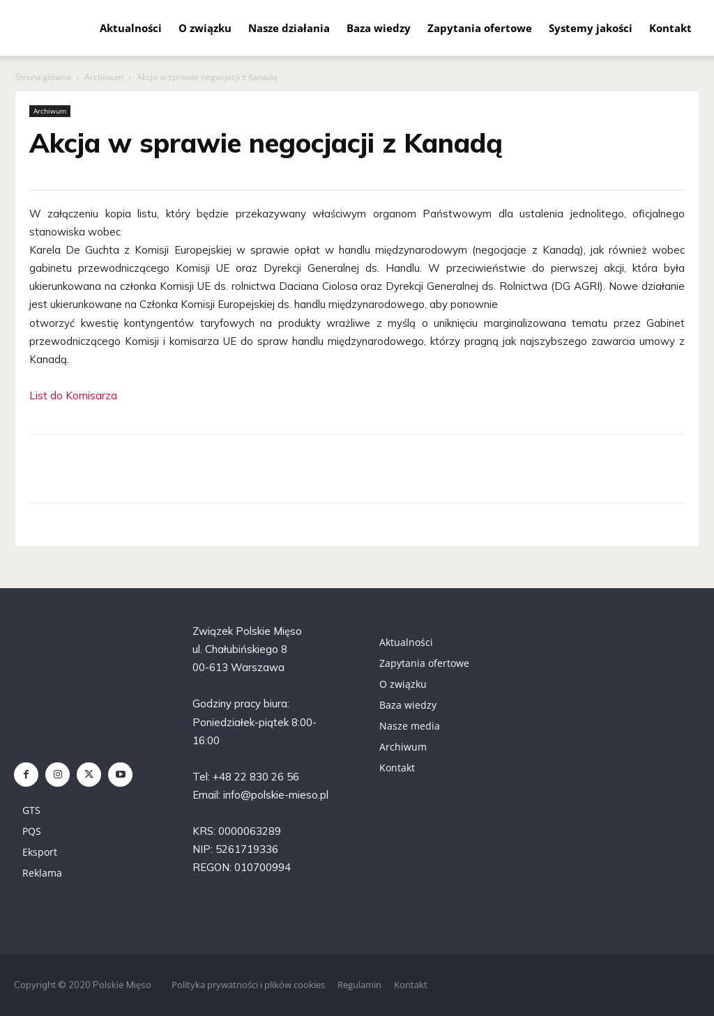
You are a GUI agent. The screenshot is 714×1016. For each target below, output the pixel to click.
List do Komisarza (73, 395)
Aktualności (131, 28)
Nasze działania (289, 28)
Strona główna (43, 77)
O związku (204, 28)
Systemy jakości (590, 28)
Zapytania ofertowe (479, 28)
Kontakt (670, 28)
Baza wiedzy (379, 28)
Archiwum (103, 77)
